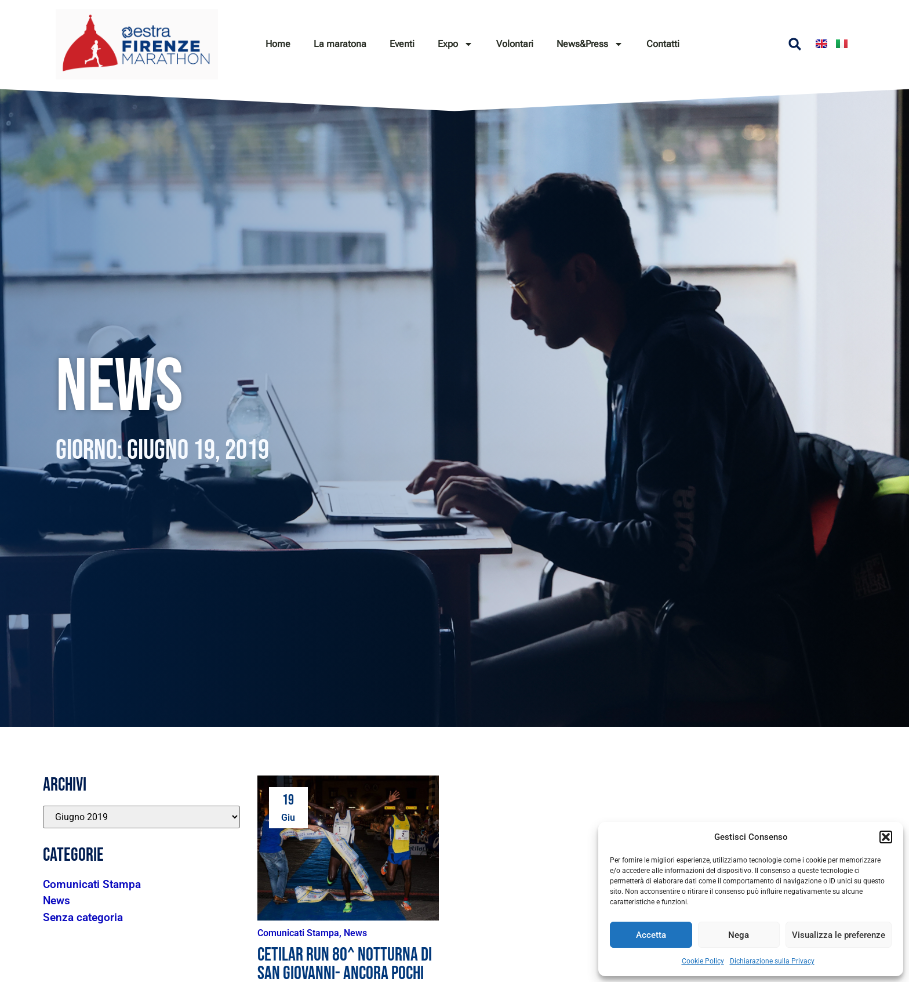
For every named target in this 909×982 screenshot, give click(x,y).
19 (288, 800)
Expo (455, 44)
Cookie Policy (703, 961)
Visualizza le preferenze (838, 935)
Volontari (514, 43)
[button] (886, 837)
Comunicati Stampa (298, 932)
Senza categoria (83, 917)
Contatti (662, 43)
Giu (288, 817)
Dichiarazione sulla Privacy (772, 961)
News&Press (590, 44)
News (355, 932)
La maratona (340, 43)
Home (278, 43)
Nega (738, 935)
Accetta (651, 935)
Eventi (402, 43)
